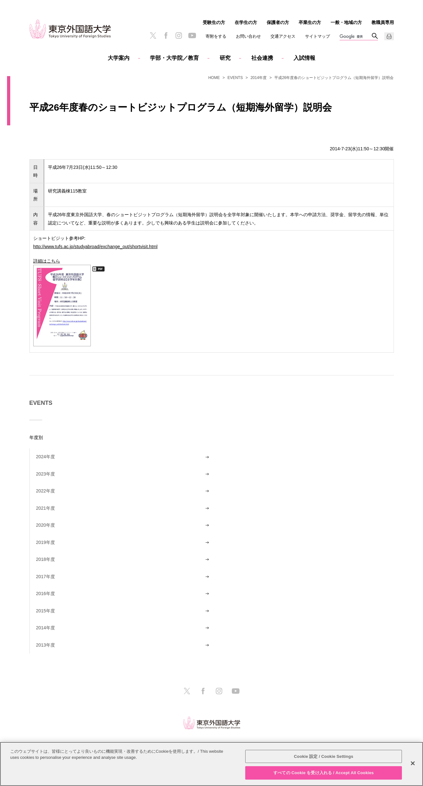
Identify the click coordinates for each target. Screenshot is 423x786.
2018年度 (45, 559)
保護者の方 (278, 22)
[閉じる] (413, 763)
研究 (225, 58)
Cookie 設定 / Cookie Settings (323, 756)
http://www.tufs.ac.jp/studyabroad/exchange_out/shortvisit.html (95, 246)
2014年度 (258, 77)
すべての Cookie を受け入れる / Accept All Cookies (323, 772)
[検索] (356, 37)
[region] (211, 764)
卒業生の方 (310, 22)
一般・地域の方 (346, 22)
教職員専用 (383, 22)
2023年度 (45, 473)
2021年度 (45, 508)
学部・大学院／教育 (174, 58)
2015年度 (45, 610)
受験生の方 (214, 22)
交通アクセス (282, 36)
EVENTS (235, 77)
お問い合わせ (248, 36)
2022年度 (45, 490)
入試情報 (304, 58)
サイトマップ (317, 36)
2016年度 (45, 593)
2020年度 (45, 525)
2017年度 (45, 576)
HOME (214, 77)
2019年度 (45, 542)
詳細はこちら (62, 302)
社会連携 (262, 58)
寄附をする (216, 36)
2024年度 (45, 456)
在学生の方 (246, 22)
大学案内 (118, 58)
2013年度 (45, 645)
